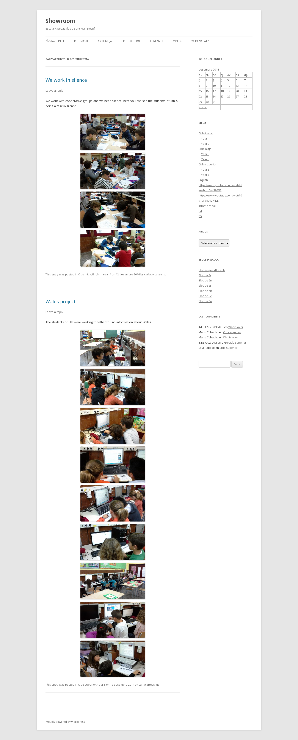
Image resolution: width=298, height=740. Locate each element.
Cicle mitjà (105, 41)
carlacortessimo (154, 274)
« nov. (203, 107)
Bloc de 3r (205, 286)
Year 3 (205, 154)
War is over (235, 327)
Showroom (60, 21)
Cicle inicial (80, 41)
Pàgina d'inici (54, 41)
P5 (200, 216)
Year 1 (205, 138)
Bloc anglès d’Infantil (212, 270)
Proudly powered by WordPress (65, 722)
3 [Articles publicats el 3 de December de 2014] (213, 80)
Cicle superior (131, 41)
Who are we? (200, 41)
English (97, 274)
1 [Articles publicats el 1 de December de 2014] (199, 80)
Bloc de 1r (205, 275)
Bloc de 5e (205, 296)
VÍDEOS (177, 41)
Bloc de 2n (205, 280)
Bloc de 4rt (205, 291)
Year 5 (101, 685)
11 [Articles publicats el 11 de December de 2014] (222, 86)
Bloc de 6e (205, 301)
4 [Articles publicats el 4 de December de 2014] (221, 80)
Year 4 (107, 274)
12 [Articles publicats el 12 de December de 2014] (228, 86)
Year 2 (205, 144)
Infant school (207, 206)
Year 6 (205, 175)
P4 (200, 211)
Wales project (60, 301)
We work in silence (66, 80)
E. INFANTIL (157, 41)
